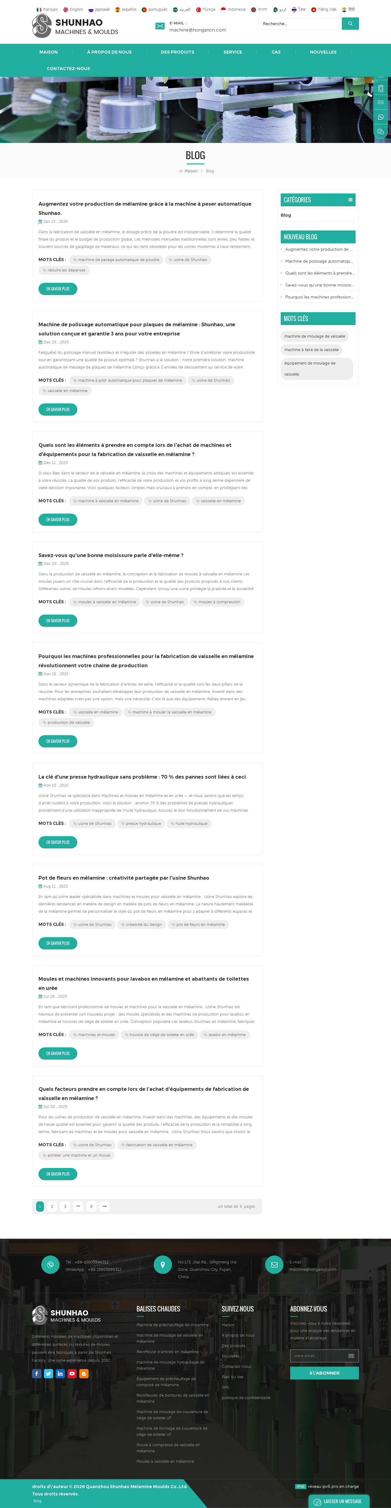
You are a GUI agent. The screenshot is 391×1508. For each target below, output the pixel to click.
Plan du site (232, 1377)
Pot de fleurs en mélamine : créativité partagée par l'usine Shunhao (123, 878)
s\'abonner (324, 1373)
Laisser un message (335, 1501)
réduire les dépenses (64, 270)
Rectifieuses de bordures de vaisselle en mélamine (173, 1398)
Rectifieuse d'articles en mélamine (168, 1351)
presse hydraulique (141, 823)
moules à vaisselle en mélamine (104, 602)
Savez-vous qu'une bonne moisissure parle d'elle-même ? (111, 555)
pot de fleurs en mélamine (198, 924)
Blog (286, 215)
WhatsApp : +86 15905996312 (93, 1269)
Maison (48, 52)
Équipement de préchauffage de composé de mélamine (166, 1381)
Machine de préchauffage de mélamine (173, 1325)
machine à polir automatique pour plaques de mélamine (127, 380)
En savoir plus (57, 288)
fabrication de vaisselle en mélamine (156, 1145)
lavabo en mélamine (225, 1034)
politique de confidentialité (246, 1397)
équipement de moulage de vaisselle (309, 368)
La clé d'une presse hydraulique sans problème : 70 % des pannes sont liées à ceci (142, 777)
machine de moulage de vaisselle (314, 336)
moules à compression (217, 602)
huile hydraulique (189, 823)
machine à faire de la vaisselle (311, 349)
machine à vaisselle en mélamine (105, 501)
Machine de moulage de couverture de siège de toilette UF (172, 1414)
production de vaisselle (66, 722)
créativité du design (141, 924)
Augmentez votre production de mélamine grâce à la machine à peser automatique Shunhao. (144, 208)
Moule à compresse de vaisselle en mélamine (168, 1448)
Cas (276, 52)
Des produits (177, 52)
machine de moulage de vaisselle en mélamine (170, 1338)
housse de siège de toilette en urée (159, 1034)
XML (226, 1387)
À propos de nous (109, 52)
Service (233, 52)
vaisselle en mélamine (65, 390)
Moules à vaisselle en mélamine (165, 1461)
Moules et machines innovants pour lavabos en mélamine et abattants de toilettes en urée (143, 983)
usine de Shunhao (188, 259)
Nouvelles (323, 52)
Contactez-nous (68, 68)
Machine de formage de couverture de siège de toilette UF (172, 1431)
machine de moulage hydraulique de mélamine (170, 1365)
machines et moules (94, 1034)
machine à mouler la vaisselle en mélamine (169, 712)
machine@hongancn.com (198, 29)
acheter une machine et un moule (76, 1155)
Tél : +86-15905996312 (87, 1262)
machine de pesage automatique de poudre (116, 259)
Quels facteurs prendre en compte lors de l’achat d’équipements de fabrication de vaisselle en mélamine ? (143, 1093)
